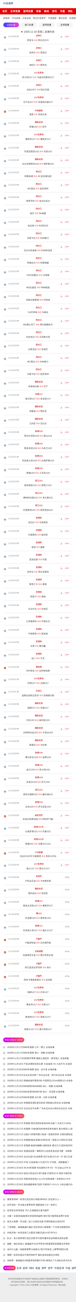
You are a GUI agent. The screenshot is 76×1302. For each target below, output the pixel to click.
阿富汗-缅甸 (38, 596)
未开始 (67, 877)
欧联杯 (6, 18)
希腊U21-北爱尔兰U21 (38, 844)
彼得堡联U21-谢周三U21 (38, 485)
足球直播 (15, 11)
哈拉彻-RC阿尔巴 (38, 225)
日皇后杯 (26, 18)
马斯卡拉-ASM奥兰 (38, 238)
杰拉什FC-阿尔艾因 (38, 89)
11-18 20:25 (13, 61)
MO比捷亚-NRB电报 (38, 287)
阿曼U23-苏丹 (38, 126)
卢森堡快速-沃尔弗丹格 (38, 942)
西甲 (44, 1268)
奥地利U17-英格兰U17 (38, 1017)
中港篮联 (52, 18)
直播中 (67, 36)
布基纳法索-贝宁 (38, 386)
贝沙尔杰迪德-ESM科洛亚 (38, 250)
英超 (37, 1268)
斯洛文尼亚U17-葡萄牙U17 (38, 905)
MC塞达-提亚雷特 (38, 188)
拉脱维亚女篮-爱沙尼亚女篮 (38, 955)
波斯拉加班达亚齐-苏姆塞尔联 (38, 695)
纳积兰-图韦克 (38, 65)
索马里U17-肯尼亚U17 (38, 398)
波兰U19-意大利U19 (38, 769)
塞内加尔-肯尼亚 (38, 893)
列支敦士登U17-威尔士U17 (38, 930)
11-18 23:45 (13, 1001)
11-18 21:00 (13, 135)
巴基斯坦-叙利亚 (38, 534)
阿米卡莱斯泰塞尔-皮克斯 (38, 980)
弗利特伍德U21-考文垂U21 (38, 497)
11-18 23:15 (13, 988)
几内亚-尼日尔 (38, 423)
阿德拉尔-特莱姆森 (38, 262)
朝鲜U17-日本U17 (38, 992)
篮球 (25, 1268)
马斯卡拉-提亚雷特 (38, 374)
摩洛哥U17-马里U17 (38, 1004)
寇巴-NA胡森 (38, 213)
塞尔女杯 (63, 18)
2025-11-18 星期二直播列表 (39, 31)
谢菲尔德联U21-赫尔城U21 (38, 794)
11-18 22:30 (13, 852)
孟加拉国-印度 (38, 559)
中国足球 (59, 1268)
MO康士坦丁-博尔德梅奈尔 (38, 324)
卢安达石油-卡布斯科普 (38, 881)
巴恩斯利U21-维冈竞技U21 (38, 510)
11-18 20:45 (13, 123)
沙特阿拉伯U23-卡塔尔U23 (38, 732)
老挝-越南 (38, 547)
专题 (62, 11)
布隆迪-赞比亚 (38, 411)
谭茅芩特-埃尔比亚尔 (38, 201)
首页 (4, 11)
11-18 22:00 (13, 704)
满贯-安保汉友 (38, 114)
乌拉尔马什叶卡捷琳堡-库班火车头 (38, 856)
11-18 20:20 (13, 36)
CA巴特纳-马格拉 (38, 312)
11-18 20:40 (13, 110)
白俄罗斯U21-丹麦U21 (38, 831)
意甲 (50, 1268)
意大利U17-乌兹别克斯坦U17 (38, 77)
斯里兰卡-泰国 (38, 584)
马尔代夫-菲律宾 (38, 609)
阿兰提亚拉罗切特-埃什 (38, 967)
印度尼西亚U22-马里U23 (38, 151)
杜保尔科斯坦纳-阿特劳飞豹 (38, 819)
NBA (31, 1268)
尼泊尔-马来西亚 (38, 522)
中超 (67, 1268)
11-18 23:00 (13, 877)
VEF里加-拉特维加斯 (38, 670)
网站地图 (62, 1285)
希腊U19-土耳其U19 (38, 473)
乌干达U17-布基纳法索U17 (38, 102)
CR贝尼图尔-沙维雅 (38, 275)
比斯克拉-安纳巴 (38, 349)
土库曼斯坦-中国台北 (38, 621)
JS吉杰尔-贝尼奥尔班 (38, 337)
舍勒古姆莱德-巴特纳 (38, 300)
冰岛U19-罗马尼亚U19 (38, 806)
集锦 (46, 11)
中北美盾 (16, 18)
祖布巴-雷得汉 (38, 52)
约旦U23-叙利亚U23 (38, 720)
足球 (19, 1268)
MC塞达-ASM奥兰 (38, 361)
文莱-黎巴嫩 (38, 646)
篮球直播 (28, 11)
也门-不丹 (38, 658)
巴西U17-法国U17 (38, 683)
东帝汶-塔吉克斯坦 (38, 572)
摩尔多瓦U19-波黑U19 (38, 757)
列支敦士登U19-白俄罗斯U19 (38, 460)
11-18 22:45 (13, 865)
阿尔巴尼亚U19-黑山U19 (38, 436)
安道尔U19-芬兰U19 (38, 782)
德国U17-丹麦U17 (38, 708)
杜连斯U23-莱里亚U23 (38, 918)
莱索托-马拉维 (38, 745)
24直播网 (8, 3)
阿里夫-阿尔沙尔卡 (38, 40)
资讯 (54, 11)
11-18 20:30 (13, 73)
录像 (38, 11)
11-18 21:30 (13, 679)
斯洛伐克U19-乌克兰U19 (38, 448)
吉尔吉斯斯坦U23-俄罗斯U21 (38, 164)
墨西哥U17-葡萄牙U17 (38, 139)
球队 (70, 11)
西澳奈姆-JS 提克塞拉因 (38, 176)
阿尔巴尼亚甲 (39, 18)
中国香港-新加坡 (38, 633)
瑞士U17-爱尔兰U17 (38, 868)
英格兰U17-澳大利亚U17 (38, 1029)
